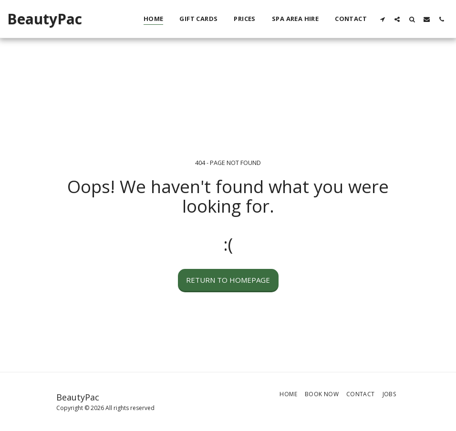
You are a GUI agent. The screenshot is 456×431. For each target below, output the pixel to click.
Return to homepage (228, 280)
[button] (382, 19)
